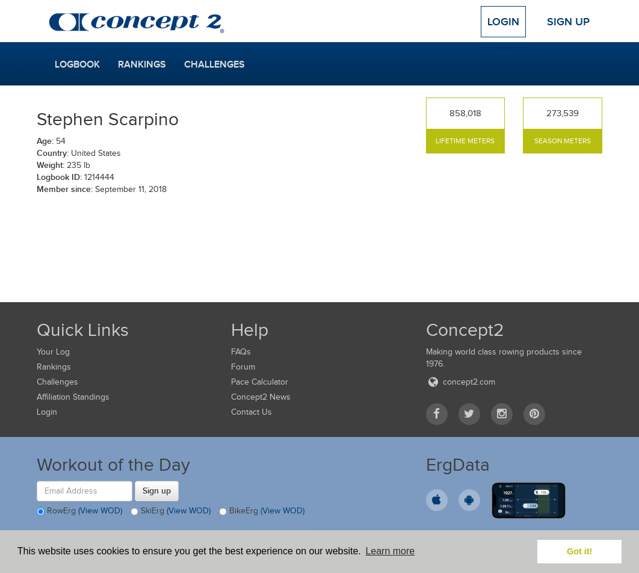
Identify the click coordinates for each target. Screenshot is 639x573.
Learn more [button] (390, 551)
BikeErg (261, 511)
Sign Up (568, 22)
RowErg (79, 511)
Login (503, 22)
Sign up (157, 490)
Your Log (53, 351)
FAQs (241, 351)
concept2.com (460, 381)
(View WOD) (100, 510)
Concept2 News (261, 396)
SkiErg (171, 511)
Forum (243, 366)
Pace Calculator (259, 381)
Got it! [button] (579, 551)
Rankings (142, 64)
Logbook (77, 64)
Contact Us (251, 412)
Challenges (214, 64)
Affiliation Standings (73, 396)
